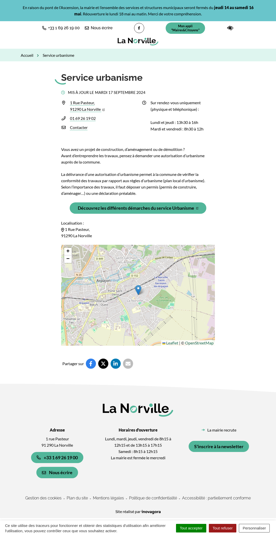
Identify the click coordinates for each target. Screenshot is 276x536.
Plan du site (77, 498)
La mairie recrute (221, 429)
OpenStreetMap (199, 342)
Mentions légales (108, 498)
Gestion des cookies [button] (43, 498)
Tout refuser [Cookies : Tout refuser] (223, 528)
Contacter (79, 127)
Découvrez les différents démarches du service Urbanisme (141, 209)
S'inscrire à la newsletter (218, 446)
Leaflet (170, 342)
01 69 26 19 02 (83, 118)
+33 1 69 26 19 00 (57, 457)
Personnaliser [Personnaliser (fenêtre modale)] (254, 528)
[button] (61, 28)
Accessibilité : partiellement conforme (216, 498)
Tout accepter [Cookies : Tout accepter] (191, 528)
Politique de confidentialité (153, 498)
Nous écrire (57, 472)
